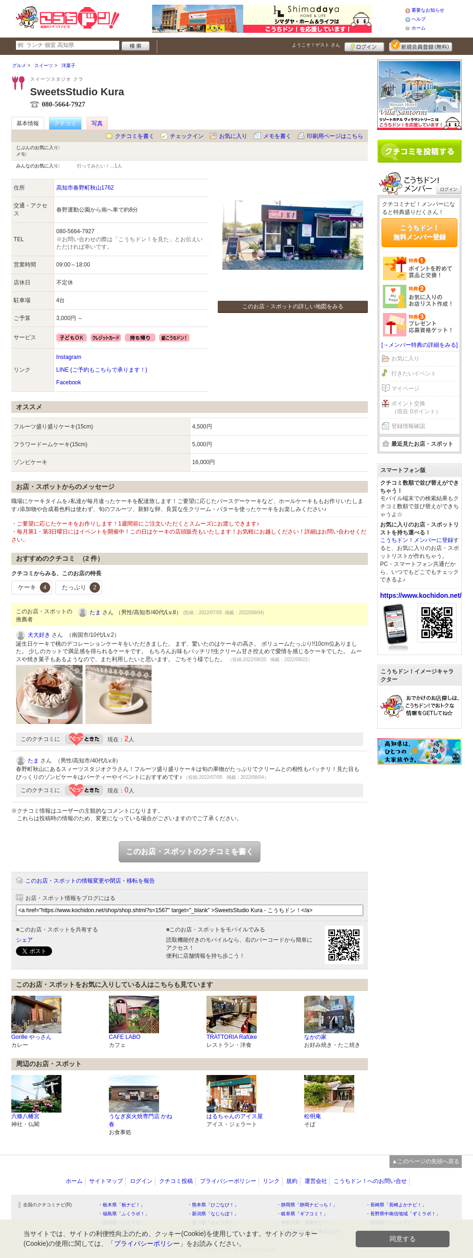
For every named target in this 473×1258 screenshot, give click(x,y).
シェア (24, 940)
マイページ (405, 388)
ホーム (419, 27)
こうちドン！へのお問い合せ (370, 1181)
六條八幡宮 (25, 1116)
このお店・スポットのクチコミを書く (189, 851)
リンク (271, 1181)
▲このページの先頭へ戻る (425, 1161)
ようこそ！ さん (316, 44)
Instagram (68, 357)
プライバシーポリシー (228, 1181)
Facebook (68, 382)
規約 (292, 1181)
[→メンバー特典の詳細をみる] (419, 345)
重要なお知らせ (428, 10)
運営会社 (316, 1181)
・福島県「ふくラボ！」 (124, 1213)
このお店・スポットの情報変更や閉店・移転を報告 (90, 880)
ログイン (364, 45)
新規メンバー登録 (420, 45)
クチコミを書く (134, 136)
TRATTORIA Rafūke (231, 1037)
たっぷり (81, 587)
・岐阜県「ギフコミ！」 (302, 1213)
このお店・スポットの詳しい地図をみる (292, 306)
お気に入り (233, 136)
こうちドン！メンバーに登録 (416, 540)
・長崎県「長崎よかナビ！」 (396, 1204)
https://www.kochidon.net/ (421, 595)
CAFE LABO (124, 1037)
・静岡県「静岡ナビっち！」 (306, 1204)
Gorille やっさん (31, 1037)
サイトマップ (106, 1181)
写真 (97, 123)
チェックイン (187, 136)
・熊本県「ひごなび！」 (213, 1204)
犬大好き (39, 635)
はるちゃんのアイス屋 (234, 1116)
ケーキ (34, 587)
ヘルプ (419, 19)
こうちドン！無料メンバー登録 (419, 232)
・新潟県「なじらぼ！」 (213, 1213)
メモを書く (277, 136)
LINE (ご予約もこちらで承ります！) (101, 369)
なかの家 (315, 1037)
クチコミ (65, 123)
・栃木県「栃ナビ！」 (121, 1204)
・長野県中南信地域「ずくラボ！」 (403, 1213)
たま (95, 612)
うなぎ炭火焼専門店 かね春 (140, 1120)
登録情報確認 (408, 426)
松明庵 (312, 1116)
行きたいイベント (413, 373)
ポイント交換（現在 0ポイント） (416, 407)
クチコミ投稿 (176, 1181)
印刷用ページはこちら (335, 136)
